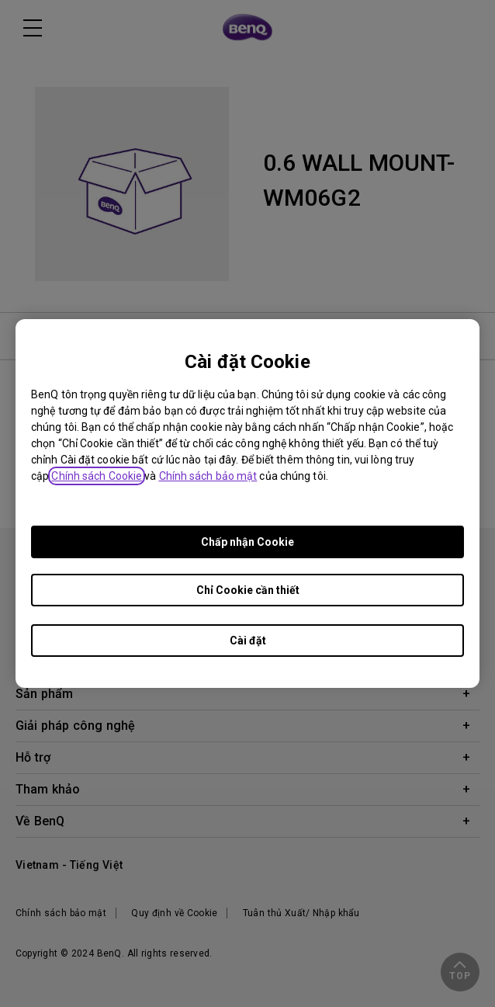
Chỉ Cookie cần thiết (247, 590)
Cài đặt (248, 640)
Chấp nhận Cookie (247, 542)
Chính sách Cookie (96, 476)
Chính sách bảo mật (208, 476)
